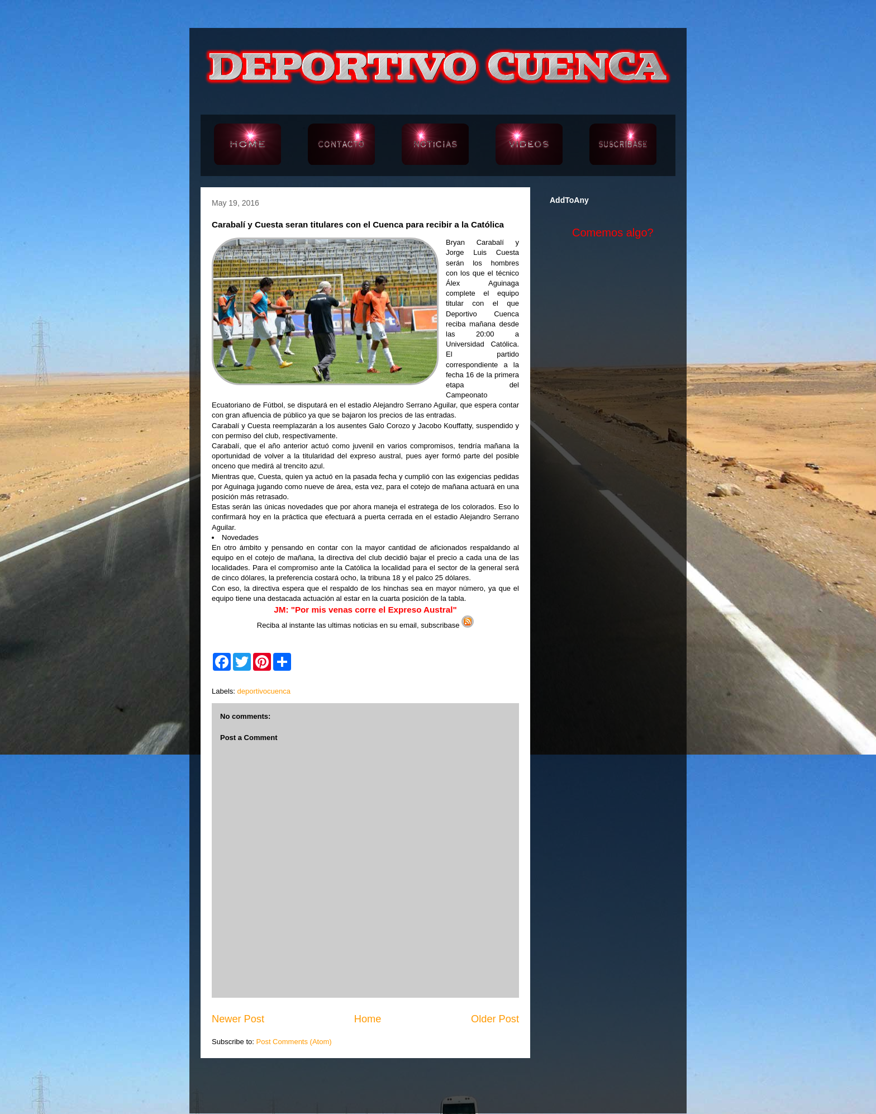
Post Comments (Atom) (294, 1041)
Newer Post (238, 1019)
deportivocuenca (264, 691)
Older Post (495, 1019)
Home (368, 1019)
